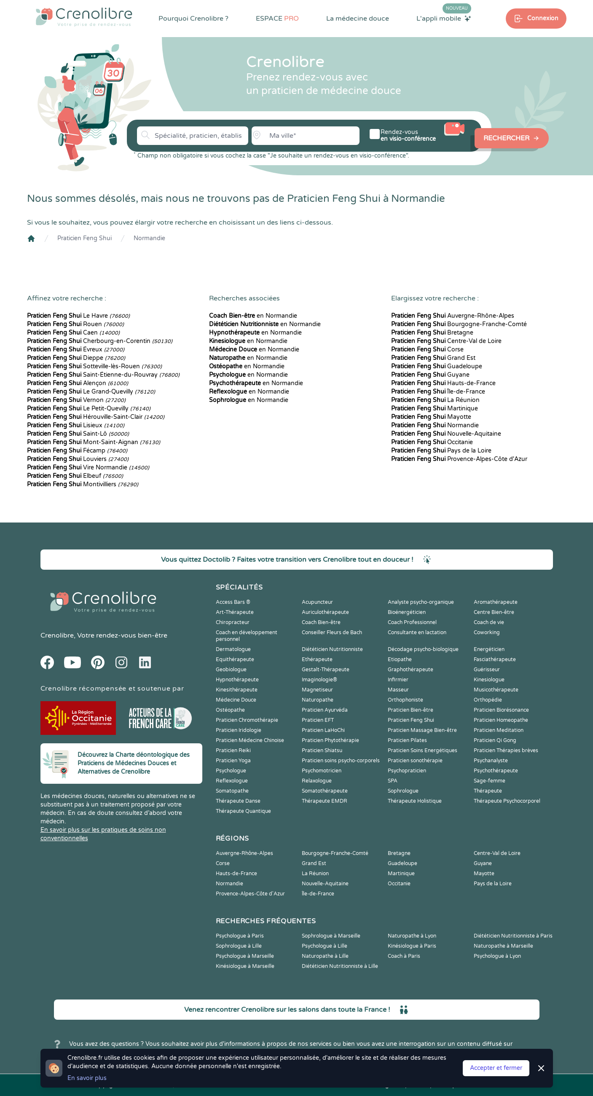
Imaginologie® (319, 680)
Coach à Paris (404, 956)
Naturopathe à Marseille (503, 946)
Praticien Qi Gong (495, 740)
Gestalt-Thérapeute (325, 670)
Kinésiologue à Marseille (245, 966)
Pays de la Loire (441, 450)
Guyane (430, 374)
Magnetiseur (317, 690)
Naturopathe (317, 700)
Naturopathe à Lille (325, 956)
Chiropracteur (233, 622)
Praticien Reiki (233, 750)
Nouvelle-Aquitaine (446, 433)
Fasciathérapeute (495, 659)
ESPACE (277, 18)
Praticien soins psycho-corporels (341, 761)
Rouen (75, 324)
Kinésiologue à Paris (412, 946)
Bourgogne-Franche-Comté (459, 324)
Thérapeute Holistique (415, 801)
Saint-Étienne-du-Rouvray (103, 374)
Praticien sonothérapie (415, 761)
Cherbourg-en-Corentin (99, 341)
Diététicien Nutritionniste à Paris (513, 936)
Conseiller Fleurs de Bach (332, 632)
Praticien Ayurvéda (325, 710)
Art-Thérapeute (235, 612)
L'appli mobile (443, 18)
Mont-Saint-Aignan (93, 442)
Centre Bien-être (494, 612)
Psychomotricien (321, 771)
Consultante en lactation (417, 632)
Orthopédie (488, 700)
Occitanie (432, 442)
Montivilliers (82, 484)
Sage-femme (489, 781)
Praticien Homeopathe (501, 720)
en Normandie (253, 315)
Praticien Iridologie (238, 730)
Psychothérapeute (496, 771)
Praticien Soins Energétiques (422, 750)
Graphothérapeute (410, 670)
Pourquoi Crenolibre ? (193, 18)
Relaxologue (317, 781)
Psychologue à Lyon (497, 956)
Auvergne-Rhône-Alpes (452, 315)
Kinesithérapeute (237, 690)
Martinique (434, 408)
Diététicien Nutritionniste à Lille (340, 966)
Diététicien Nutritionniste (332, 649)
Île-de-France (438, 391)
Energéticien (489, 649)
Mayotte (431, 417)
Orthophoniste (405, 700)
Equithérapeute (235, 659)
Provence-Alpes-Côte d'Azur (459, 459)
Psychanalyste (491, 761)
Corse (427, 349)
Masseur (398, 690)
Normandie (149, 238)
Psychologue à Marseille (245, 956)
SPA (392, 781)
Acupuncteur (317, 602)
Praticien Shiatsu (322, 750)
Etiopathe (400, 659)
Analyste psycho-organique (421, 602)
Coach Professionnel (412, 622)
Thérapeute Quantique (243, 811)
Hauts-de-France (443, 383)
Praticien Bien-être (410, 710)
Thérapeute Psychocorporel (507, 801)
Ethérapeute (317, 659)
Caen (73, 332)
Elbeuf (75, 476)
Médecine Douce (236, 700)
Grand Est (433, 358)
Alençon (77, 383)
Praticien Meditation (498, 730)
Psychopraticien (407, 771)
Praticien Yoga (233, 761)
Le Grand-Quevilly (91, 391)
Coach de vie (489, 622)
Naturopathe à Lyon (412, 936)
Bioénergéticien (407, 612)
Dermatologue (233, 649)
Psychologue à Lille (324, 946)
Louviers (78, 459)
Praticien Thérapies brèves (506, 750)
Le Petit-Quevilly (88, 408)
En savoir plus (87, 1078)
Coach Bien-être (321, 622)
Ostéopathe (230, 710)
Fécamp (77, 450)
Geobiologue (231, 670)
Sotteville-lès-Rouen (94, 366)
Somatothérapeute (325, 791)
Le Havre (78, 315)
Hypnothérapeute (237, 680)
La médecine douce (357, 18)
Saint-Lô (78, 433)
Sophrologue (403, 791)
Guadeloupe (436, 366)
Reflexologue (232, 781)
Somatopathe (232, 791)
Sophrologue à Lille (239, 946)
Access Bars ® (233, 602)
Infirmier (398, 680)
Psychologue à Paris (240, 936)
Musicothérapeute (496, 690)
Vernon (76, 400)
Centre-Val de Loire (446, 341)
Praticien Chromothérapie (247, 720)
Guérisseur (487, 670)
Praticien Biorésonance (501, 710)
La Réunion (435, 400)
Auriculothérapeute (325, 612)
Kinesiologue (489, 680)
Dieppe (76, 358)
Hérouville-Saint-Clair (95, 417)
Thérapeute (488, 791)
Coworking (487, 632)
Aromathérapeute (496, 602)
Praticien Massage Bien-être (422, 730)
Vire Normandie (88, 467)
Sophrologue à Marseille (331, 936)
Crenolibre (57, 635)
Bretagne (432, 332)
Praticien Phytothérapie (330, 740)
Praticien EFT (318, 720)
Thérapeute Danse (238, 801)
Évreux (75, 349)
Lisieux (75, 425)
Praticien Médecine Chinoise (250, 740)
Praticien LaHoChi (323, 730)
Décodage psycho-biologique (423, 649)
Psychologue (231, 771)
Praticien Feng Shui (84, 238)
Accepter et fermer (496, 1068)
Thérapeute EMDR (324, 801)
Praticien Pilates (407, 740)
